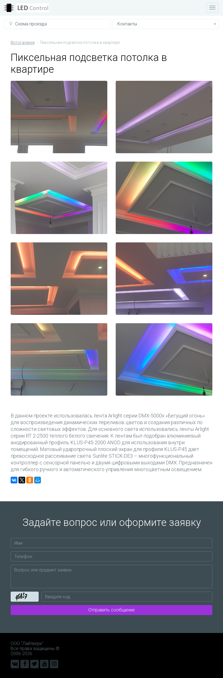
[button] (57, 24)
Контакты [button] (166, 24)
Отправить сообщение (111, 610)
